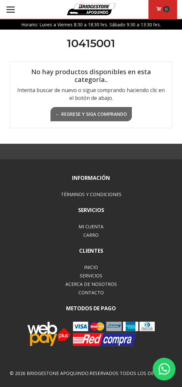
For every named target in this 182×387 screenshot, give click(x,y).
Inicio (91, 267)
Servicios (91, 276)
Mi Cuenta (91, 226)
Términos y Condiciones (91, 194)
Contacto (91, 292)
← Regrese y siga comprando (91, 114)
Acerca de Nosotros (91, 284)
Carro (91, 235)
